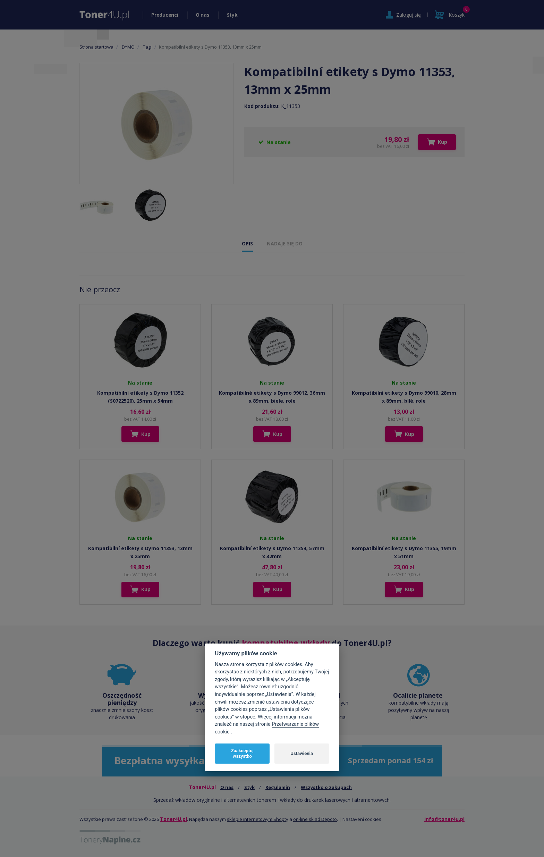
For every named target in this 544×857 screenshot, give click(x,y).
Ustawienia (301, 753)
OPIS (247, 243)
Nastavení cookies (361, 819)
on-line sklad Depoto (315, 819)
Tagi (147, 47)
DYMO (128, 47)
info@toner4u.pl (444, 819)
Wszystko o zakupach (326, 787)
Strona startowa (96, 47)
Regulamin (277, 787)
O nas (203, 14)
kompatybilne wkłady (286, 642)
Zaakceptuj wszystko (242, 753)
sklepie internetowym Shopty (257, 819)
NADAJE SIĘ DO (285, 243)
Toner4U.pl (173, 819)
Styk (232, 14)
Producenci (164, 14)
